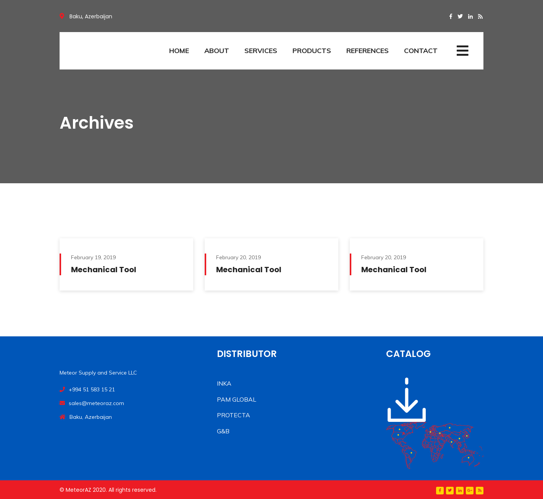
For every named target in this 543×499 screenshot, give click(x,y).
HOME (179, 50)
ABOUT (216, 50)
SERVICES (260, 50)
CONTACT (421, 50)
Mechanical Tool (103, 269)
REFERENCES (367, 50)
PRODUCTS (312, 50)
